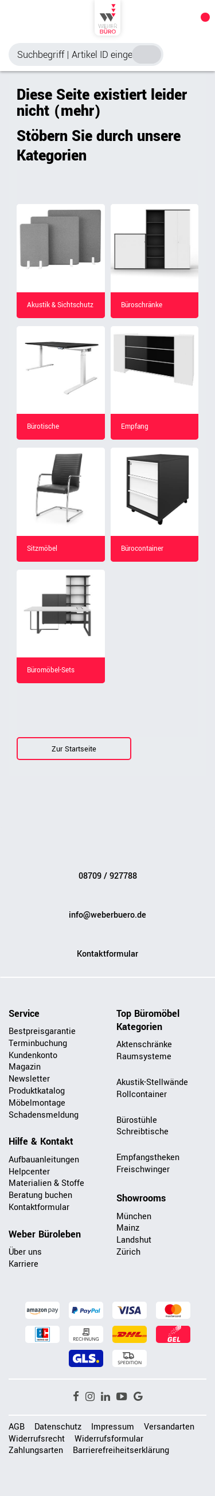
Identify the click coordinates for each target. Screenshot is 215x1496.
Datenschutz (57, 1427)
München (133, 1217)
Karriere (23, 1264)
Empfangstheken (147, 1158)
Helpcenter (29, 1172)
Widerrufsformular (109, 1439)
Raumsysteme (143, 1057)
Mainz (127, 1228)
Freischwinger (143, 1170)
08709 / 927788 (108, 876)
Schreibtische (142, 1132)
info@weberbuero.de (107, 915)
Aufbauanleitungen (44, 1160)
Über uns (25, 1252)
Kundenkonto (33, 1055)
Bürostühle (136, 1120)
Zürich (128, 1252)
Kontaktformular (107, 954)
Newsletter (29, 1079)
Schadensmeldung (44, 1115)
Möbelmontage (37, 1103)
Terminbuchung (38, 1043)
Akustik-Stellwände (152, 1082)
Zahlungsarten (36, 1450)
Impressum (112, 1427)
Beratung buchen (40, 1195)
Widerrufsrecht (37, 1439)
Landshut (133, 1240)
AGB (17, 1427)
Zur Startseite (74, 749)
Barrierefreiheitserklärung (121, 1450)
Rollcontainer (141, 1094)
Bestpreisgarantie (42, 1031)
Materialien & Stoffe (46, 1183)
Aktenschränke (144, 1045)
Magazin (25, 1067)
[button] (76, 1397)
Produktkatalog (37, 1091)
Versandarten (169, 1427)
